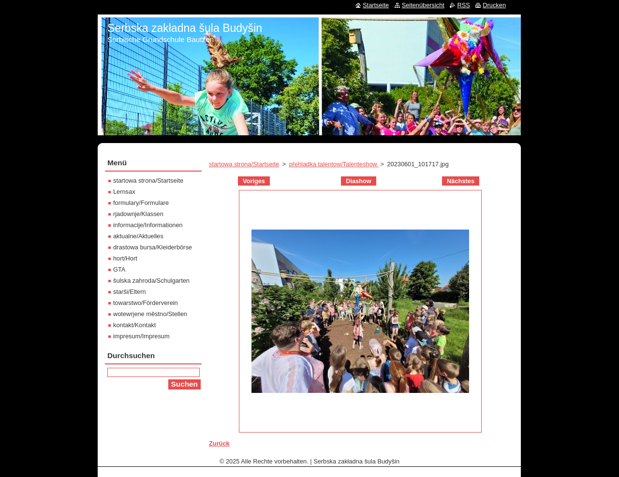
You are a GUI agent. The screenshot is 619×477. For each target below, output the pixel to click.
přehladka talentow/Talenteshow (334, 164)
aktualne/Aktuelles (138, 236)
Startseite (376, 5)
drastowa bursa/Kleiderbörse (152, 247)
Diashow (358, 181)
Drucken (494, 5)
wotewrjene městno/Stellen (150, 314)
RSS (463, 5)
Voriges (254, 181)
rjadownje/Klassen (138, 213)
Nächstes (460, 181)
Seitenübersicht (423, 5)
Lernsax (124, 191)
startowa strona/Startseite (244, 164)
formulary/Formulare (141, 202)
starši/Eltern (129, 291)
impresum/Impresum (141, 336)
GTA (119, 269)
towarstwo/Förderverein (145, 302)
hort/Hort (125, 258)
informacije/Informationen (148, 225)
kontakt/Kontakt (134, 325)
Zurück (219, 443)
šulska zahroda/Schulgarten (151, 280)
